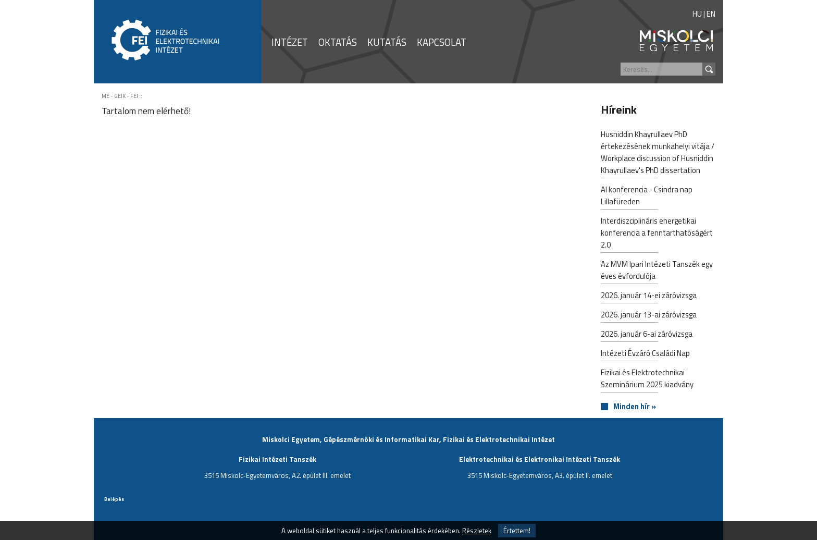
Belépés (114, 499)
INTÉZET (289, 42)
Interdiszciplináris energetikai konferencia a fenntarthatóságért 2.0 (657, 234)
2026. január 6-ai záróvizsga (646, 335)
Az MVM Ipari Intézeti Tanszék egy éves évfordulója (657, 271)
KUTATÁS (386, 42)
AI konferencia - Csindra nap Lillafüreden (646, 196)
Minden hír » (634, 407)
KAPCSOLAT (441, 42)
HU (697, 14)
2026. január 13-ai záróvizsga (649, 316)
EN (711, 14)
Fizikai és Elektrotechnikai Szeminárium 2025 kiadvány (647, 379)
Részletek (476, 530)
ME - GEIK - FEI (120, 96)
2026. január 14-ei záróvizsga (649, 296)
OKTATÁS (337, 42)
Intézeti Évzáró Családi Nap (645, 354)
